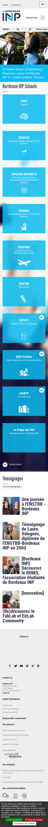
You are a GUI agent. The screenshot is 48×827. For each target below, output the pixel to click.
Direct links (41, 29)
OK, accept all (13, 820)
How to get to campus (10, 708)
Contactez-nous (16, 5)
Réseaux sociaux (30, 29)
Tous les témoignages (12, 486)
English (42, 3)
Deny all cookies (33, 820)
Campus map (7, 705)
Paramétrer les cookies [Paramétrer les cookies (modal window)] (24, 823)
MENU (6, 29)
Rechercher (32, 18)
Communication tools (10, 712)
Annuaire (5, 5)
